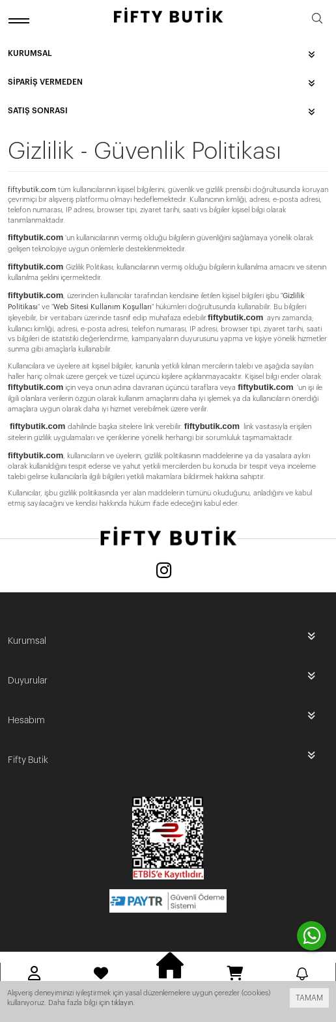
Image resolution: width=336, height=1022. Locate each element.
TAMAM (309, 998)
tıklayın (122, 1002)
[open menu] (21, 20)
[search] (317, 20)
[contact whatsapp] (311, 935)
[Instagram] (164, 572)
